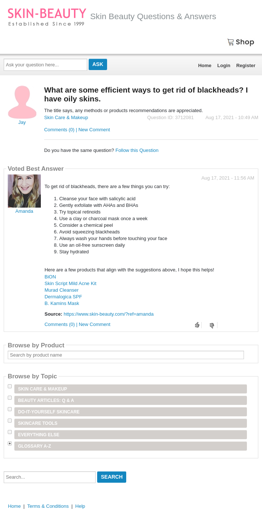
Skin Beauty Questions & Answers (111, 16)
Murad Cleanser (62, 290)
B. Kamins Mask (62, 303)
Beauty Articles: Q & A (46, 400)
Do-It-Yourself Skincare (48, 411)
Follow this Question (137, 150)
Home (204, 65)
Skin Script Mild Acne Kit (70, 283)
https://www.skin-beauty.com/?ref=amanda (108, 314)
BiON (50, 277)
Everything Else (38, 434)
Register (245, 65)
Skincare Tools (37, 423)
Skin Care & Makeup (66, 117)
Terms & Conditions (48, 506)
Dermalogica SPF (63, 296)
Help (80, 506)
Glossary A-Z (34, 446)
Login (223, 65)
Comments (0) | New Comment (77, 129)
